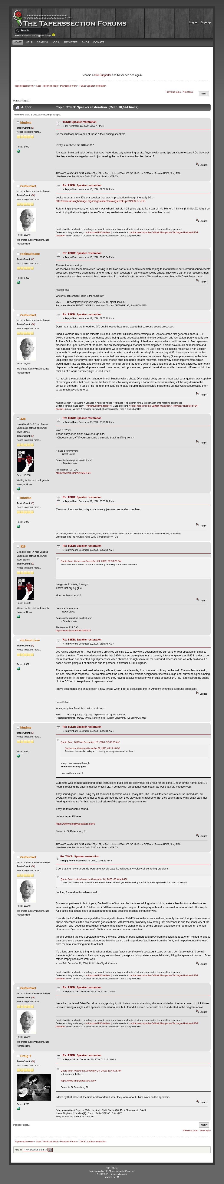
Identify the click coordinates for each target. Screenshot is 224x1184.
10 (33, 1061)
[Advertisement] (112, 54)
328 (23, 418)
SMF (118, 1177)
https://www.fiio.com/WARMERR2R (73, 473)
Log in (193, 22)
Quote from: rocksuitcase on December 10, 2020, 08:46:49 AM (94, 879)
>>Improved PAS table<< (98, 232)
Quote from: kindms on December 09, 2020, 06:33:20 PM (91, 561)
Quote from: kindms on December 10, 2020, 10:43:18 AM (91, 1070)
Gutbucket (28, 186)
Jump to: (19, 1150)
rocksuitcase (30, 254)
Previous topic (173, 92)
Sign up (206, 22)
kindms (25, 122)
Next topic (188, 92)
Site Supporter (102, 75)
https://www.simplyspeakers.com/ (75, 823)
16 (33, 195)
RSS (108, 1168)
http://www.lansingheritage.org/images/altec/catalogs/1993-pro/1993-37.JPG (100, 201)
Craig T (25, 1056)
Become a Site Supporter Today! (38, 36)
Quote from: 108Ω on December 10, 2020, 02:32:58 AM (90, 742)
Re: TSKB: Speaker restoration (82, 185)
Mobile (115, 1168)
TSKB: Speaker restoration (80, 122)
